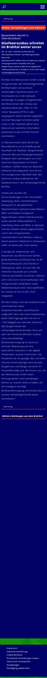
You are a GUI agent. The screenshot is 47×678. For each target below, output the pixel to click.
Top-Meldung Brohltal (30, 54)
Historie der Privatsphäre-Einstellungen (19, 663)
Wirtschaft (5, 57)
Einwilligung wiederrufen (18, 668)
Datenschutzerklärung (17, 651)
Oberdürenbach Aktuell (10, 54)
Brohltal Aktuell (27, 51)
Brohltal (17, 51)
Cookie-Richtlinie (14, 654)
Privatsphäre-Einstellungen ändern (23, 658)
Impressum (12, 648)
